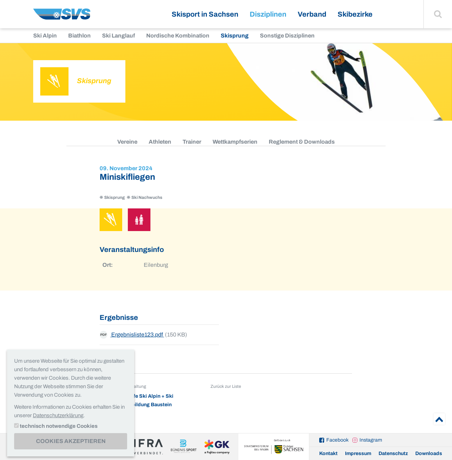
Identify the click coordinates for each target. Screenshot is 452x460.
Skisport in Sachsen (205, 14)
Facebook (337, 440)
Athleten (160, 142)
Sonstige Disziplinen (287, 36)
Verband (312, 14)
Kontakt (328, 453)
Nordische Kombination (177, 36)
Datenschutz (393, 453)
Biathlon (79, 36)
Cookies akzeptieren (71, 441)
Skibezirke (355, 14)
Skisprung (235, 36)
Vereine (127, 142)
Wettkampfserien (235, 142)
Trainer (192, 142)
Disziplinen (268, 14)
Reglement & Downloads (302, 142)
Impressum (358, 453)
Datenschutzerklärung (58, 415)
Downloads (428, 453)
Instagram (370, 440)
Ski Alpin (45, 36)
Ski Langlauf (118, 36)
